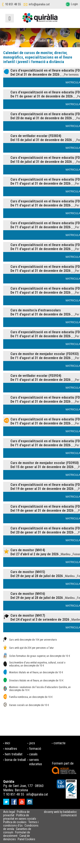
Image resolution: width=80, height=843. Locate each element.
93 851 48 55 (13, 4)
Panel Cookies (26, 839)
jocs (32, 743)
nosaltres (11, 749)
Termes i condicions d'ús (21, 823)
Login (74, 4)
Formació (16, 41)
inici (7, 743)
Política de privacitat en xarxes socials (19, 817)
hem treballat (13, 754)
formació (35, 749)
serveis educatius (35, 762)
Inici (5, 41)
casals (33, 754)
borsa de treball (15, 760)
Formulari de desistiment (16, 834)
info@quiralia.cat (39, 4)
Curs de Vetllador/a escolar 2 (42, 41)
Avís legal (9, 812)
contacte (59, 743)
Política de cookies (14, 822)
